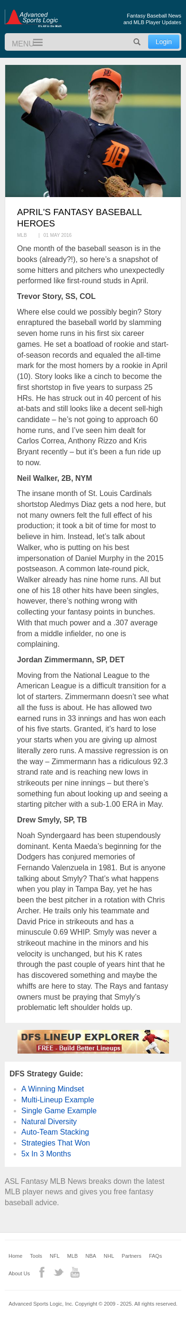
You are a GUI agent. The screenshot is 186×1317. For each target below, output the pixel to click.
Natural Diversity (49, 1122)
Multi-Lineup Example (57, 1100)
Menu (33, 43)
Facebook (42, 1272)
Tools (36, 1256)
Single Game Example (59, 1111)
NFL (55, 1256)
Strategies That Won (55, 1143)
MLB (72, 1256)
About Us (19, 1273)
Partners (132, 1256)
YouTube (75, 1272)
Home (15, 1256)
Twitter (58, 1272)
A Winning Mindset (52, 1089)
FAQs (155, 1256)
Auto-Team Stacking (55, 1132)
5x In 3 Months (46, 1154)
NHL (109, 1256)
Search (137, 42)
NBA (90, 1256)
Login (164, 41)
